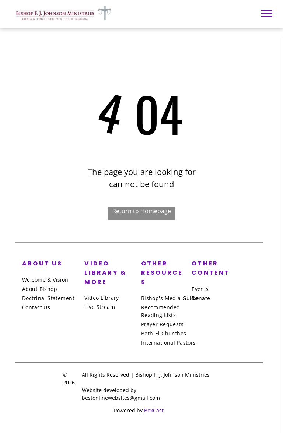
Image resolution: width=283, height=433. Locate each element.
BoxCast (154, 410)
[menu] (266, 13)
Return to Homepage (141, 211)
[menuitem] (52, 279)
